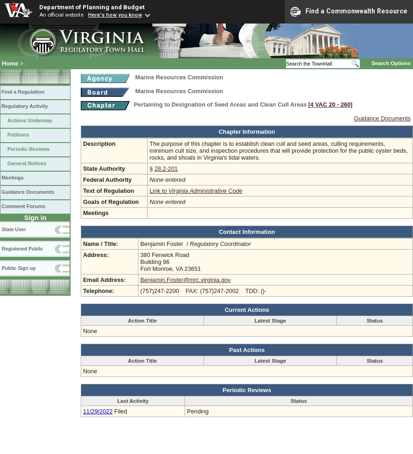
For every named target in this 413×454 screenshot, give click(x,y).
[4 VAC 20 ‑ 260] (330, 104)
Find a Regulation (22, 92)
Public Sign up (19, 268)
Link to (196, 190)
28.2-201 (166, 168)
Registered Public (22, 248)
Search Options (391, 63)
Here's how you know (115, 15)
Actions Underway (29, 120)
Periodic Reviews (28, 149)
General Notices (27, 163)
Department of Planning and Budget (91, 7)
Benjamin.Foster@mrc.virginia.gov (185, 279)
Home (10, 63)
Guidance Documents (27, 192)
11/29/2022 (98, 411)
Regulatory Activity (24, 106)
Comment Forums (23, 206)
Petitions (18, 134)
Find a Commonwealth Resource (348, 11)
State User (14, 229)
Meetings (12, 177)
